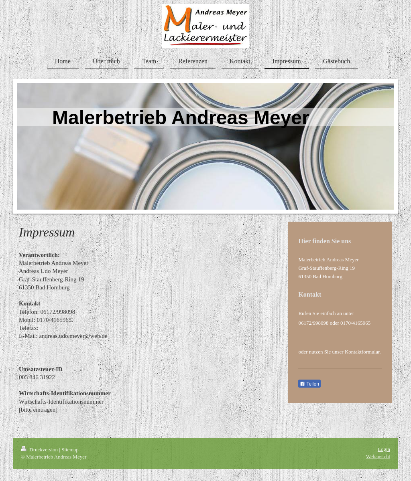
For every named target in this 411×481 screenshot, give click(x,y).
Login (384, 449)
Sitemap (70, 450)
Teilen (309, 384)
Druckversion (40, 450)
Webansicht (378, 456)
